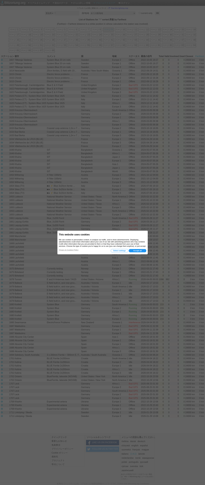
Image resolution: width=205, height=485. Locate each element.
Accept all (137, 251)
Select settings (119, 251)
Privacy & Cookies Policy (69, 250)
